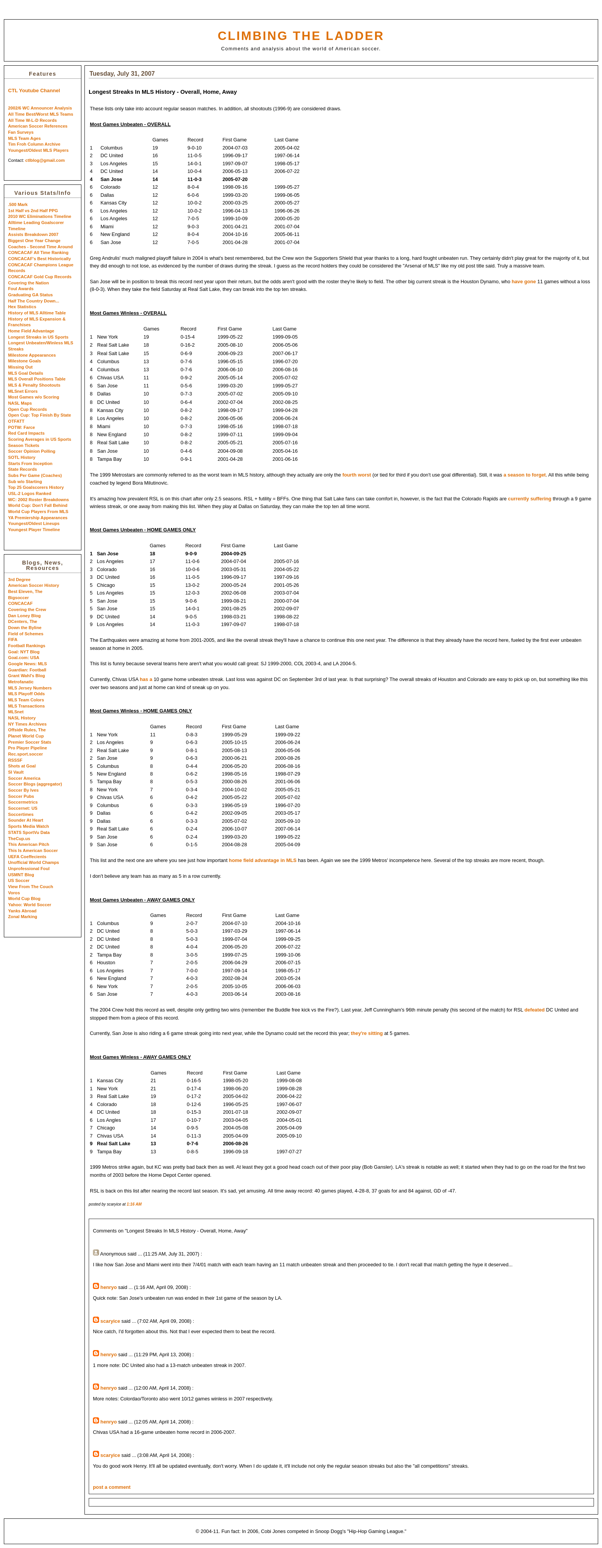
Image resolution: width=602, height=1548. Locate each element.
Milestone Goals (24, 361)
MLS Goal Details (25, 373)
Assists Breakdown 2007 (33, 234)
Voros (14, 892)
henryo (109, 1287)
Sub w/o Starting (25, 481)
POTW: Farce (21, 427)
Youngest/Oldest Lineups (34, 523)
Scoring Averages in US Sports (39, 439)
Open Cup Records (27, 409)
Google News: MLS (27, 663)
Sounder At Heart (25, 820)
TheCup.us (19, 838)
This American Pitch (28, 844)
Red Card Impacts (26, 433)
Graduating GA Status (30, 294)
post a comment (112, 1487)
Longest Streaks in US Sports (38, 337)
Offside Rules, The (27, 729)
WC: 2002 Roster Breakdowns (38, 499)
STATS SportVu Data (29, 832)
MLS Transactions (26, 706)
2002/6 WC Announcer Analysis (40, 108)
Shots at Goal (22, 766)
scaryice (110, 1321)
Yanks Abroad (22, 911)
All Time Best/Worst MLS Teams (40, 114)
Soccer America (24, 778)
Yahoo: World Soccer (29, 904)
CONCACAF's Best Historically (39, 258)
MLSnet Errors (23, 391)
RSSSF (15, 760)
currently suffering (529, 499)
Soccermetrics (23, 802)
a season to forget (524, 475)
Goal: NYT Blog (24, 651)
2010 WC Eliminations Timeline (39, 216)
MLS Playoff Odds (26, 693)
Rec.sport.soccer (25, 754)
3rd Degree (19, 579)
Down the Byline (24, 627)
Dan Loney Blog (24, 615)
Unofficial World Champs (33, 862)
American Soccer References (38, 126)
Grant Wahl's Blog (26, 675)
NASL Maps (20, 403)
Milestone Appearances (32, 355)
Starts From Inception (30, 463)
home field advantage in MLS (262, 860)
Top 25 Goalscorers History (36, 487)
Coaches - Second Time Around (40, 246)
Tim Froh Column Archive (34, 144)
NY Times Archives (27, 724)
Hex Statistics (22, 306)
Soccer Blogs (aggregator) (35, 784)
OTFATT (16, 421)
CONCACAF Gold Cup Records (39, 276)
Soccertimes (21, 814)
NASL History (22, 718)
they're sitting (367, 1033)
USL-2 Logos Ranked (29, 493)
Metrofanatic (21, 681)
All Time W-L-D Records (32, 120)
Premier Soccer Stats (29, 742)
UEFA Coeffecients (27, 856)
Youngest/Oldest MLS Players (38, 150)
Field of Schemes (25, 633)
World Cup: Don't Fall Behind (38, 505)
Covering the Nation (28, 283)
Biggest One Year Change (34, 240)
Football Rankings (26, 645)
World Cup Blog (24, 898)
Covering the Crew (27, 609)
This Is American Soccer (33, 850)
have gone (524, 281)
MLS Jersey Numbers (30, 688)
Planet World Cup (26, 736)
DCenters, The (22, 621)
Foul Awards (21, 288)
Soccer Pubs (21, 796)
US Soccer (19, 880)
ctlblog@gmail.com (45, 160)
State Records (22, 469)
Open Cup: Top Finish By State (39, 415)
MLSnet (15, 711)
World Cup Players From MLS (38, 511)
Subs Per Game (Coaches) (35, 475)
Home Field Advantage (31, 331)
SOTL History (21, 457)
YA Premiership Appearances (38, 517)
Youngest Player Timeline (34, 529)
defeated (534, 1010)
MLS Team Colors (26, 700)
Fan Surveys (21, 132)
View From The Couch (30, 886)
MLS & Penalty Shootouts (34, 385)
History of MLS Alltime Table (37, 313)
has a (146, 679)
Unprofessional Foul (29, 868)
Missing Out (20, 367)
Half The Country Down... (33, 301)
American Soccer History (33, 585)
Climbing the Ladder (301, 36)
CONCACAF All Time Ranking (38, 252)
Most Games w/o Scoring (33, 397)
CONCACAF (20, 603)
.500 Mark (18, 204)
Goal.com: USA (23, 657)
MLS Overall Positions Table (37, 379)
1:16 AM (134, 1204)
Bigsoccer (18, 597)
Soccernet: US (22, 808)
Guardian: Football (27, 670)
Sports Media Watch (28, 826)
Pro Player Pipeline (27, 748)
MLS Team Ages (24, 138)
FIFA (12, 639)
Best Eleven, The (25, 591)
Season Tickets (23, 445)
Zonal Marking (22, 916)
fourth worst (356, 475)
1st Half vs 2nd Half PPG (33, 210)
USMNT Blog (21, 874)
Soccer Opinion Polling (31, 451)
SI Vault (15, 772)
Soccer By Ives (23, 790)
